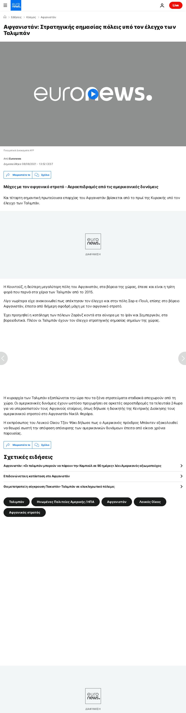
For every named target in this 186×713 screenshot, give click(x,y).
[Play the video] (93, 94)
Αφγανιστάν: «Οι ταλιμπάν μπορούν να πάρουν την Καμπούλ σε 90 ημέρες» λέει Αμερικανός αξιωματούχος (82, 466)
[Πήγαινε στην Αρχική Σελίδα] (16, 5)
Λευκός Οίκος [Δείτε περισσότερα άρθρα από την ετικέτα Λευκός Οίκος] (150, 502)
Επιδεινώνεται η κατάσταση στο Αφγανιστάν (37, 476)
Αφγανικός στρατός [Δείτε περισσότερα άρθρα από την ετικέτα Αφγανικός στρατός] (24, 512)
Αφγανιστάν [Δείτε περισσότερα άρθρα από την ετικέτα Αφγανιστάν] (117, 502)
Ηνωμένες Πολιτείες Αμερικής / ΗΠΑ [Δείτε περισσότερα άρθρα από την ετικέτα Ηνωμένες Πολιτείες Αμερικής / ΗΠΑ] (65, 502)
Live (176, 5)
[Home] (5, 17)
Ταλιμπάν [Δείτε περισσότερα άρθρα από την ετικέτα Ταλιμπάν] (16, 502)
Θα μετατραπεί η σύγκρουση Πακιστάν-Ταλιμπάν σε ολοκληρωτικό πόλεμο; (59, 486)
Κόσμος (31, 17)
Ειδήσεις (16, 17)
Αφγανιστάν (48, 17)
